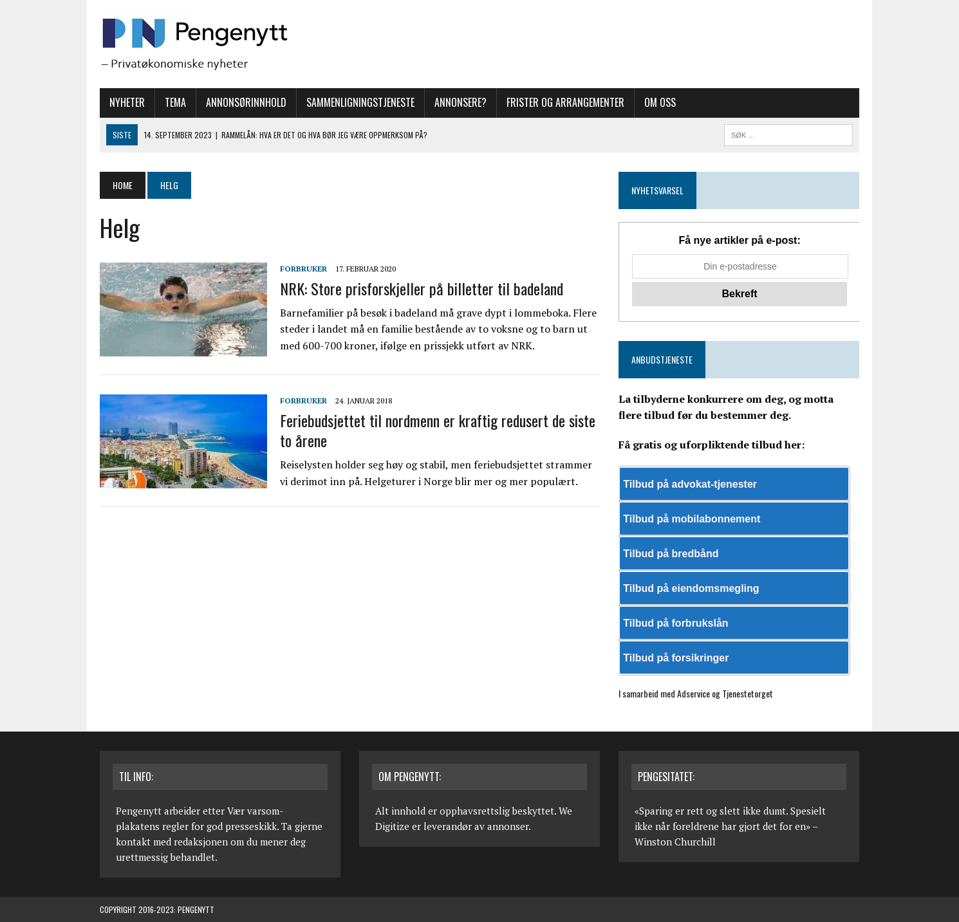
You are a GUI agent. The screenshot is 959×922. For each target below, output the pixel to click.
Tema (175, 102)
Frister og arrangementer (565, 102)
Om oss (660, 102)
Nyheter (127, 102)
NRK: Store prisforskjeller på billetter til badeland (421, 288)
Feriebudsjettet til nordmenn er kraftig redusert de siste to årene (437, 430)
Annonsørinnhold (246, 102)
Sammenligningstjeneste (360, 102)
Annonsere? (460, 102)
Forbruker (303, 268)
